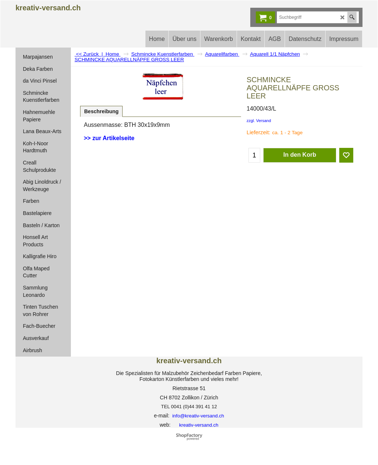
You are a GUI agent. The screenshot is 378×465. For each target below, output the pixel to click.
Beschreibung (101, 111)
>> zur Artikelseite (109, 138)
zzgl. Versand (259, 120)
